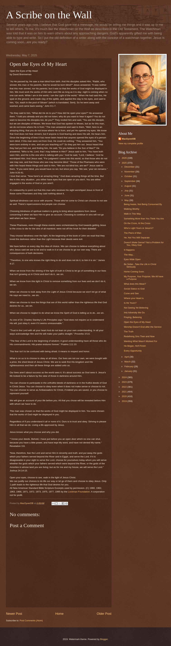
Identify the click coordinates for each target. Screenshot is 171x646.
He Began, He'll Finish (135, 346)
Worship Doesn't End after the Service (143, 327)
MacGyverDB (129, 138)
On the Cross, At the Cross (137, 223)
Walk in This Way (132, 213)
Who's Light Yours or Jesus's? (138, 228)
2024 (124, 377)
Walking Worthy (131, 209)
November (129, 171)
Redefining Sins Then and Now (139, 336)
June (127, 195)
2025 (124, 163)
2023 (124, 382)
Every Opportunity (133, 350)
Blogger (104, 639)
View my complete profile (130, 143)
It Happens (129, 250)
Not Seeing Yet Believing (136, 307)
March (127, 361)
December (129, 166)
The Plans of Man (132, 233)
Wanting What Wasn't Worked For (140, 341)
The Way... (129, 254)
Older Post (104, 613)
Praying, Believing (133, 317)
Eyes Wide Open (132, 259)
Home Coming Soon (134, 271)
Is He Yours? (130, 303)
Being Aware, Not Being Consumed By (143, 204)
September (130, 181)
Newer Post (14, 613)
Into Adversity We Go (134, 312)
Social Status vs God (134, 288)
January (128, 371)
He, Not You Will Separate (137, 237)
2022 (124, 387)
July (126, 190)
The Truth (128, 331)
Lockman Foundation (79, 491)
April (126, 356)
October (128, 176)
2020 (124, 396)
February (129, 366)
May (126, 200)
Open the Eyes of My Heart (137, 322)
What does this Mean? (135, 284)
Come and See (131, 293)
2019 (124, 401)
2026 (124, 158)
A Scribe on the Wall (49, 15)
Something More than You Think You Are (144, 218)
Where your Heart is (134, 298)
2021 (124, 391)
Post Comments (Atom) (31, 620)
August (128, 186)
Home (59, 613)
